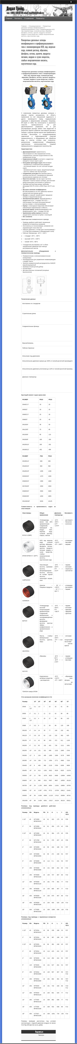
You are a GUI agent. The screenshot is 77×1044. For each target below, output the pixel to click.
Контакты (18, 18)
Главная (9, 18)
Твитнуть (41, 1035)
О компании (29, 18)
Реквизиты (40, 18)
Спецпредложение (35, 26)
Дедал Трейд (15, 8)
